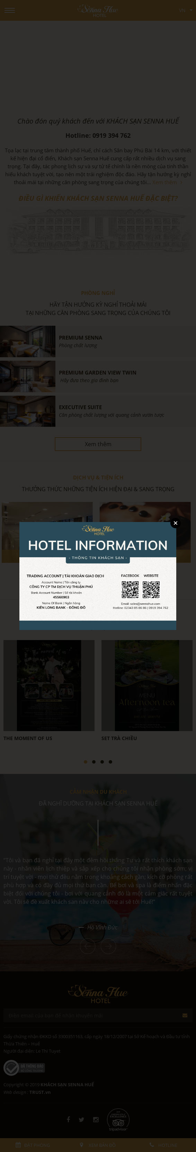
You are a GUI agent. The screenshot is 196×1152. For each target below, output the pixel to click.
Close (175, 523)
